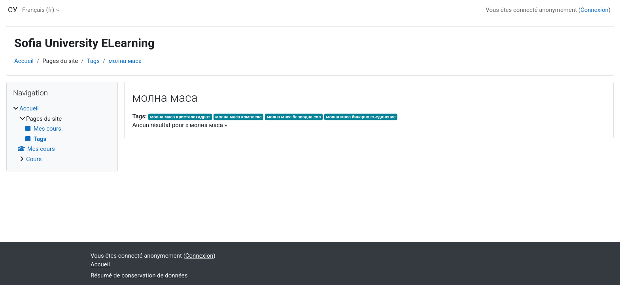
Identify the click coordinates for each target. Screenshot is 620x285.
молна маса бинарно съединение (361, 117)
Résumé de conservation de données (139, 275)
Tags (93, 61)
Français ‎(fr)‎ (38, 9)
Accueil (24, 61)
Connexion (594, 9)
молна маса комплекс (238, 117)
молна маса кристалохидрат (180, 117)
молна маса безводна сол (294, 117)
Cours (34, 159)
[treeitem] (62, 133)
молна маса (125, 61)
